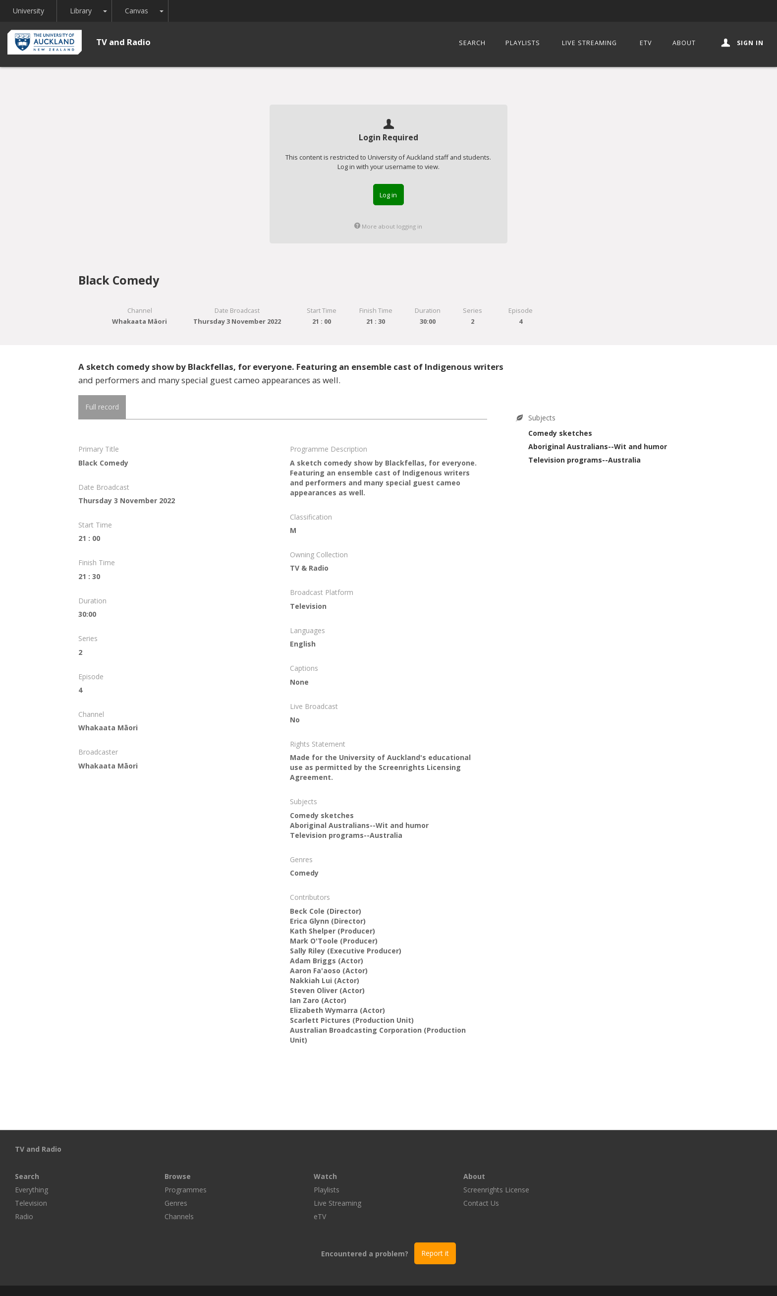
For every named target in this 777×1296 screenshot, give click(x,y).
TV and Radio (123, 42)
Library (81, 10)
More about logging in (388, 226)
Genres (325, 1175)
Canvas (137, 10)
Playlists (522, 43)
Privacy (468, 1277)
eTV (646, 43)
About (684, 43)
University (28, 10)
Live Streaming (589, 43)
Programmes (335, 1162)
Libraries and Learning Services (289, 1277)
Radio (174, 1189)
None (299, 682)
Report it (435, 1226)
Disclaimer (509, 1277)
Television (181, 1175)
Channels (328, 1189)
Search (472, 43)
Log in (388, 194)
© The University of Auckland (398, 1277)
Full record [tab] (102, 407)
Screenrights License (645, 1162)
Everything (181, 1162)
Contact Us (630, 1175)
